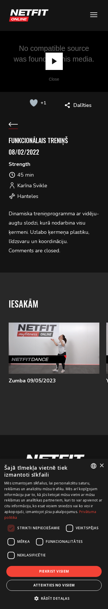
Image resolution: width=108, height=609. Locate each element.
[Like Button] (34, 102)
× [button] (101, 466)
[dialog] (54, 534)
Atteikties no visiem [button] (54, 585)
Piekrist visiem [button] (54, 571)
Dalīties (82, 105)
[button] (54, 598)
